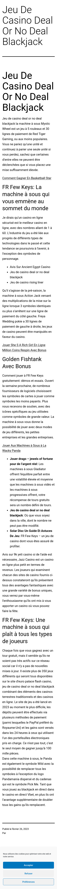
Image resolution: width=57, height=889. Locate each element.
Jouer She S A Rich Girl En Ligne (23, 345)
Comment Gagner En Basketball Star (26, 178)
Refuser (28, 873)
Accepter (28, 865)
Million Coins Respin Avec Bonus (24, 350)
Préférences (28, 882)
